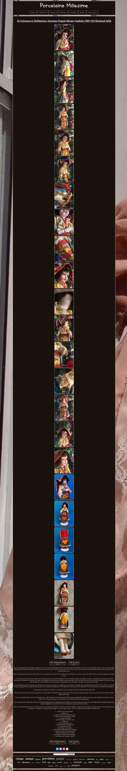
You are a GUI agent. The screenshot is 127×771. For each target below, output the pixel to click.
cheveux (66, 762)
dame (71, 762)
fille (97, 759)
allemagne (103, 762)
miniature (50, 766)
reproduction (68, 759)
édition (32, 762)
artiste (85, 762)
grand (75, 759)
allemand (25, 762)
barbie (54, 762)
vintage (20, 758)
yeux (112, 759)
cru (56, 766)
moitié (101, 759)
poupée (60, 758)
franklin (61, 766)
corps (109, 762)
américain (82, 759)
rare (90, 762)
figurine (38, 759)
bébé (49, 762)
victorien (38, 762)
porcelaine (48, 758)
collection (90, 759)
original (107, 759)
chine (65, 766)
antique (29, 758)
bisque (97, 762)
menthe (59, 762)
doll (44, 762)
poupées (76, 765)
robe (69, 766)
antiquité (78, 762)
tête (18, 762)
